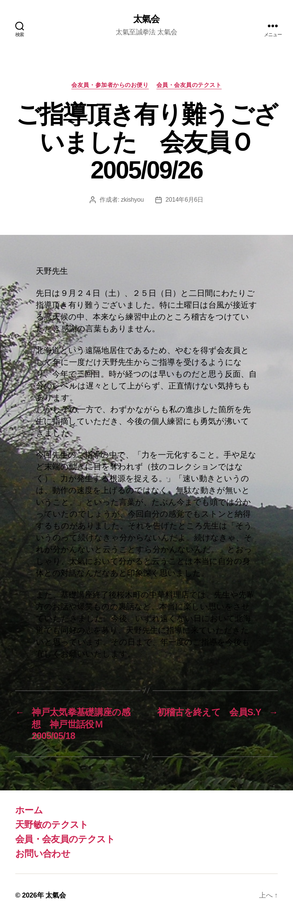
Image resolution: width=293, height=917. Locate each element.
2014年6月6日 (184, 199)
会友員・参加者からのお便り (109, 85)
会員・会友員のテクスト (189, 85)
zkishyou (132, 199)
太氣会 (146, 19)
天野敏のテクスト (52, 824)
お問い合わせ (42, 853)
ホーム (29, 810)
